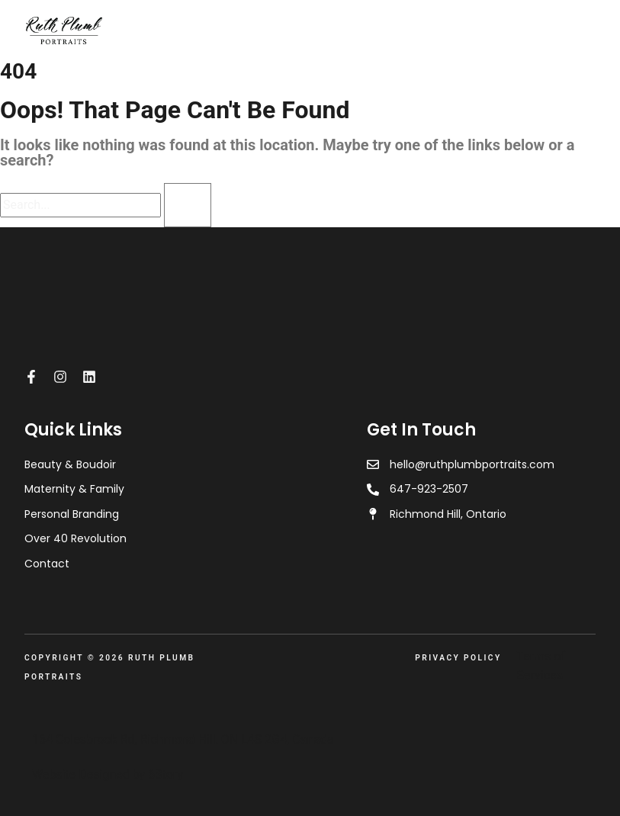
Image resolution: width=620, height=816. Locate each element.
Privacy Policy (458, 658)
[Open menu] (587, 30)
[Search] (187, 205)
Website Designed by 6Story (107, 774)
